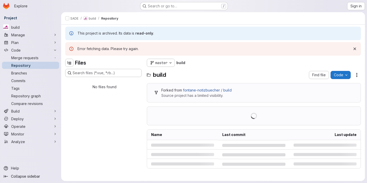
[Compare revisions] (30, 103)
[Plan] (30, 42)
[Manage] (30, 34)
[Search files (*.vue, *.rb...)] (103, 73)
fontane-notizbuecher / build (207, 90)
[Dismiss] (355, 49)
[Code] (30, 50)
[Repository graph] (30, 95)
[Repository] (30, 65)
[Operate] (30, 126)
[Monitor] (30, 134)
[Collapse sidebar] (30, 176)
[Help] (30, 168)
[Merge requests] (30, 57)
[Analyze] (30, 141)
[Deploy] (30, 118)
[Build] (30, 111)
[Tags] (30, 88)
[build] (30, 27)
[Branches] (30, 73)
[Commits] (30, 80)
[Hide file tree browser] (69, 63)
